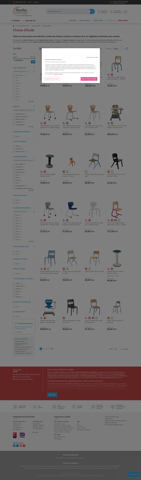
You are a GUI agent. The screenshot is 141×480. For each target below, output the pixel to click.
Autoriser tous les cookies (89, 79)
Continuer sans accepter (92, 57)
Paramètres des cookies (52, 79)
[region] (71, 65)
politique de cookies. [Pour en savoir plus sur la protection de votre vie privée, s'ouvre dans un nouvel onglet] (58, 74)
